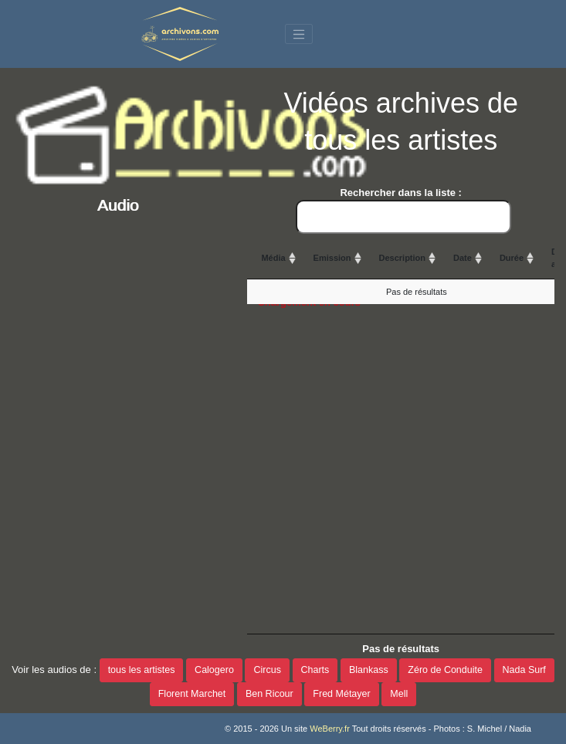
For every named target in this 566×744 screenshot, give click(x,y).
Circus (266, 670)
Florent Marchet (192, 693)
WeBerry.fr (330, 728)
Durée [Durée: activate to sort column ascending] (512, 257)
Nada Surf (524, 670)
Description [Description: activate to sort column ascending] (402, 257)
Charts (315, 670)
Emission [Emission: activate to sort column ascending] (332, 257)
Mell (399, 693)
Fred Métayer (341, 693)
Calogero (214, 670)
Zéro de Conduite (445, 670)
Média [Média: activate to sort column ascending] (273, 257)
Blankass (368, 670)
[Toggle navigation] (299, 34)
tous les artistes (141, 670)
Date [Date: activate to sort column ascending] (462, 257)
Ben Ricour (269, 693)
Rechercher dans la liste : (403, 210)
